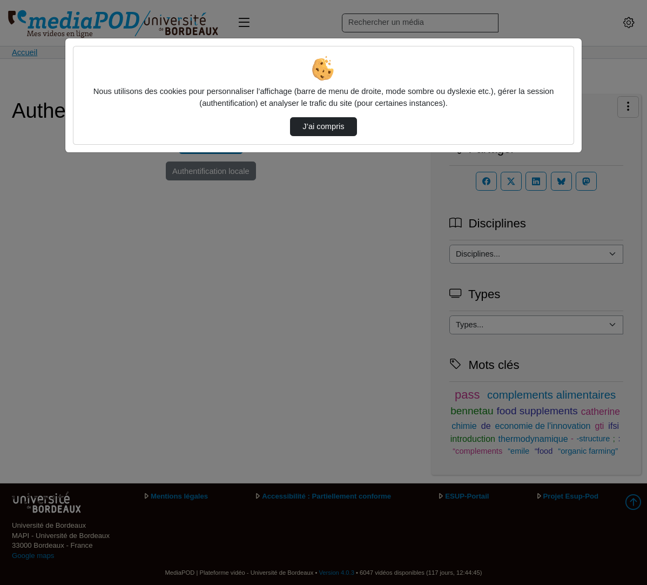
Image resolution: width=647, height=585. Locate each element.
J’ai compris (323, 126)
